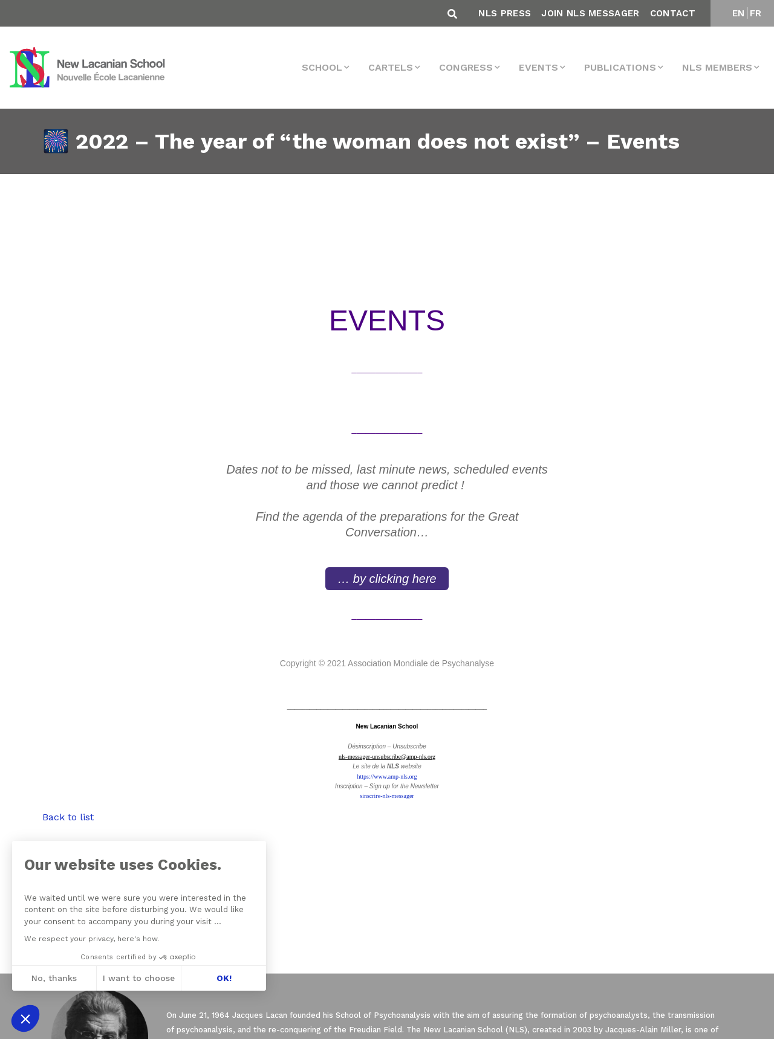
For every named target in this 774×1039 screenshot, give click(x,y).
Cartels (390, 67)
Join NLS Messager (590, 13)
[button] (25, 1018)
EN (738, 13)
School (322, 67)
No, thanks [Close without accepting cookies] (54, 978)
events (538, 67)
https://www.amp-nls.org (387, 776)
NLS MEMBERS (717, 67)
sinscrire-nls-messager (387, 796)
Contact (672, 13)
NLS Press (504, 13)
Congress (466, 67)
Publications (620, 67)
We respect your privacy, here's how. (91, 938)
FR (756, 13)
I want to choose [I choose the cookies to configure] (139, 978)
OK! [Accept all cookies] (224, 978)
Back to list (68, 817)
